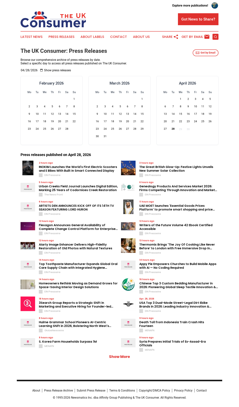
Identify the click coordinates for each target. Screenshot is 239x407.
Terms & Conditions (122, 390)
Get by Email (205, 53)
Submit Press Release (91, 390)
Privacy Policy (183, 390)
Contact (118, 37)
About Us (141, 37)
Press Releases (62, 37)
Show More (119, 356)
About (36, 390)
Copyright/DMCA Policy (154, 390)
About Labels (92, 37)
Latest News (32, 37)
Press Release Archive (58, 390)
